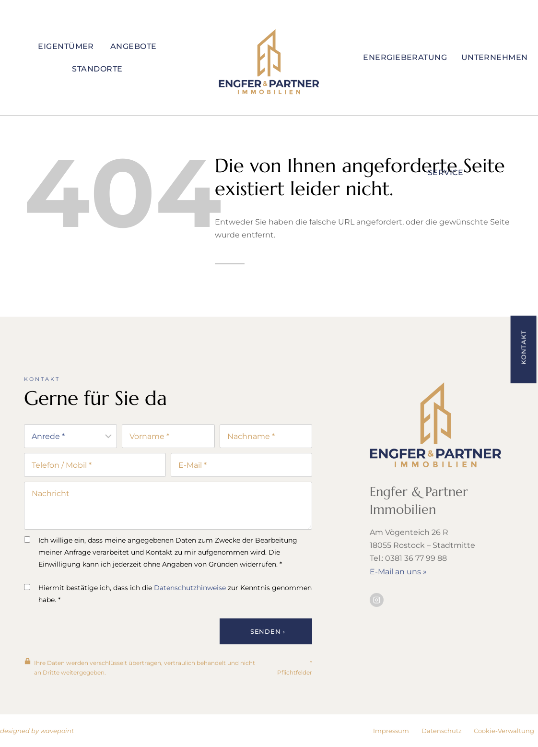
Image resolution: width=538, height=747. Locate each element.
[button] (523, 349)
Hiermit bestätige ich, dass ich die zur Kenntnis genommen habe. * (168, 593)
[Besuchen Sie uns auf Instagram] (377, 601)
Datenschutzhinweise (190, 587)
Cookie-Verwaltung (504, 731)
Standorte (97, 68)
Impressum (391, 731)
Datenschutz (441, 731)
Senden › (267, 631)
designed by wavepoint (37, 731)
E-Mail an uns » (398, 573)
